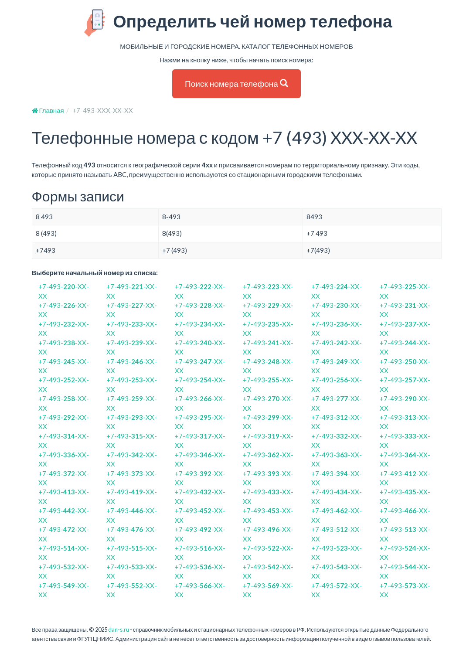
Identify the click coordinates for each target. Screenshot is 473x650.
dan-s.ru (118, 629)
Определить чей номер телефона (236, 23)
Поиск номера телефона (236, 83)
